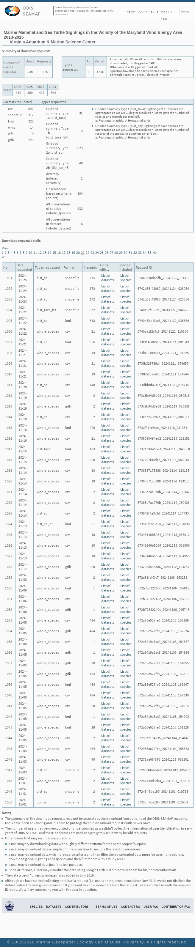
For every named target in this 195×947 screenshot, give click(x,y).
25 (102, 252)
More (185, 11)
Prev (5, 248)
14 (49, 252)
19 (73, 252)
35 (149, 252)
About (132, 11)
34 (144, 252)
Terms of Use (107, 906)
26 (106, 252)
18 (68, 252)
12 (40, 252)
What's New (167, 12)
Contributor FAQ (176, 906)
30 (125, 252)
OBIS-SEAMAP (32, 11)
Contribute (149, 11)
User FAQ (150, 906)
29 (121, 252)
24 (97, 252)
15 (54, 252)
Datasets (54, 906)
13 (44, 252)
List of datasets (107, 277)
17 (63, 252)
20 (78, 252)
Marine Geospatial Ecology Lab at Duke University (90, 942)
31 (130, 252)
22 (87, 252)
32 (135, 252)
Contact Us (130, 906)
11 (35, 252)
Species (36, 906)
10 (30, 252)
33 (140, 252)
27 (111, 252)
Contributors (77, 906)
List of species (125, 277)
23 (92, 252)
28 (116, 252)
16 (59, 252)
